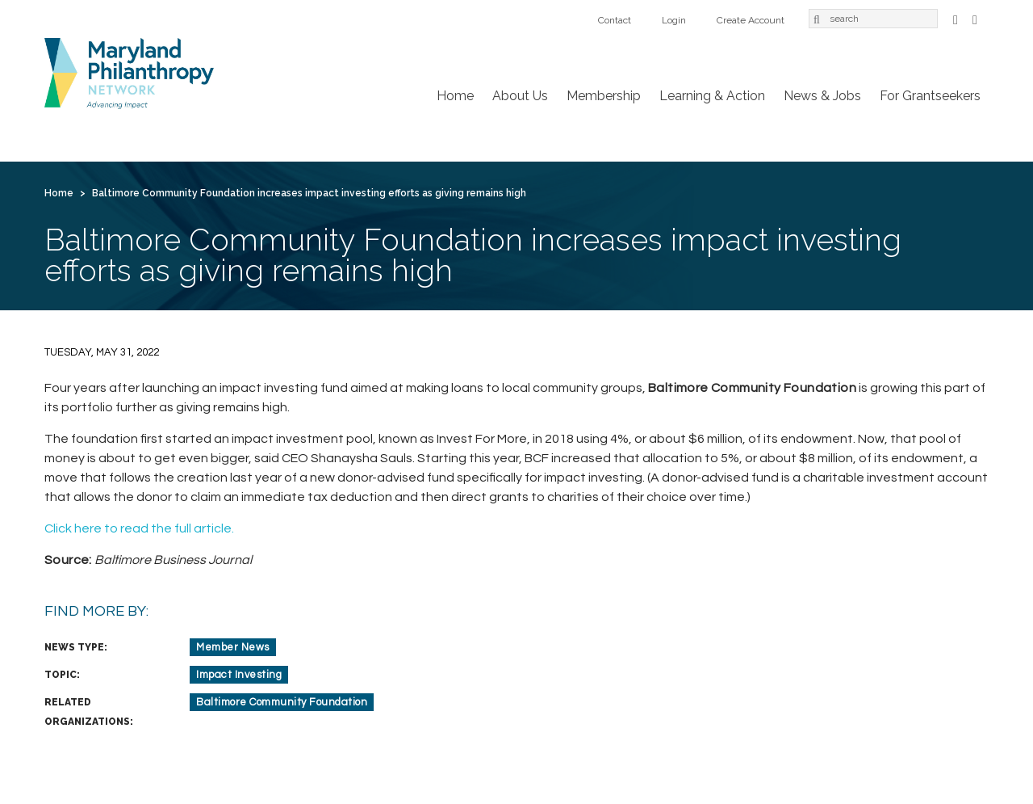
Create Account (750, 20)
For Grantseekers (930, 95)
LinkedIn (975, 18)
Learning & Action (712, 95)
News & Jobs (822, 95)
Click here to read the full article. (139, 528)
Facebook (955, 18)
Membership (604, 95)
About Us (520, 95)
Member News (233, 647)
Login (674, 20)
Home (455, 95)
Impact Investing (239, 674)
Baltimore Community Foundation (281, 702)
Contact (614, 20)
